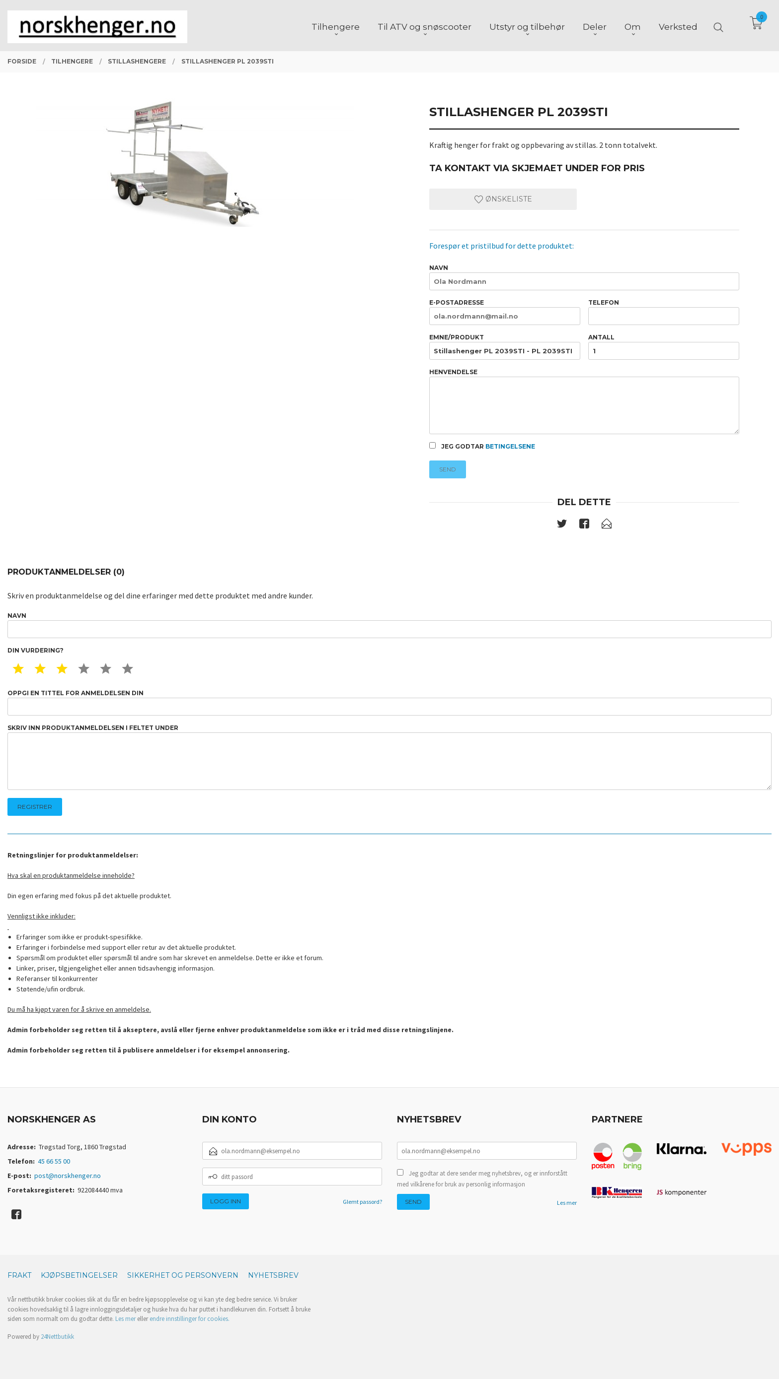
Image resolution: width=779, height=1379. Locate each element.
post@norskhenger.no (67, 1175)
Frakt (19, 1275)
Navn (584, 277)
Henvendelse (584, 401)
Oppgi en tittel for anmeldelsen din (389, 702)
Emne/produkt (504, 346)
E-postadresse (504, 312)
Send (447, 469)
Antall (663, 346)
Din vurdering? (35, 650)
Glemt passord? (362, 1201)
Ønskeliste (503, 199)
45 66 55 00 (54, 1161)
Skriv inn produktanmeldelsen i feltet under (389, 757)
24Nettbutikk (57, 1336)
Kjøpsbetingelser (79, 1275)
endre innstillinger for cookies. (190, 1318)
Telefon (663, 312)
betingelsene (510, 446)
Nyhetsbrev (273, 1275)
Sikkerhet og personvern (182, 1275)
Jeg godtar (482, 446)
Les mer (567, 1202)
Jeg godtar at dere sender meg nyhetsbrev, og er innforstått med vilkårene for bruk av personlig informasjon (482, 1178)
